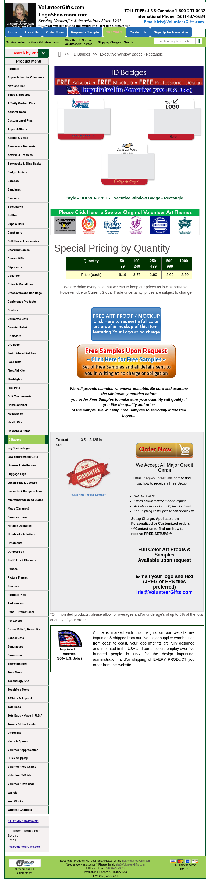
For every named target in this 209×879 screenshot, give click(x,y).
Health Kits (15, 422)
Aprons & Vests (18, 138)
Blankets (13, 198)
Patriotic (13, 69)
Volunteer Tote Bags (21, 784)
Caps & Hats (16, 224)
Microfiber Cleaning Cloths (25, 500)
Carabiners (15, 232)
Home (12, 32)
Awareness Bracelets (22, 146)
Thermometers (18, 664)
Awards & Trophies (26, 156)
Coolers (13, 310)
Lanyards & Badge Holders (25, 491)
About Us (31, 32)
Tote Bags (26, 708)
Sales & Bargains (19, 94)
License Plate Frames (22, 465)
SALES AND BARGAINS (23, 821)
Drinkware (14, 336)
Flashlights (15, 379)
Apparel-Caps (17, 112)
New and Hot (16, 86)
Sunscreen (15, 655)
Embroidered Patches (22, 353)
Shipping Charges (109, 42)
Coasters (14, 276)
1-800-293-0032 (115, 868)
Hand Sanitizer (17, 405)
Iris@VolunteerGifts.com (24, 847)
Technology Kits (18, 681)
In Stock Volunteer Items (43, 42)
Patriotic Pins (17, 595)
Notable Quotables (20, 526)
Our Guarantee (15, 42)
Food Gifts (26, 363)
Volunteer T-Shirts (20, 775)
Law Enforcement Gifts (23, 457)
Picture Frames (18, 577)
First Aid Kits (16, 370)
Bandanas (14, 189)
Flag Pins (14, 388)
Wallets (12, 792)
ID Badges (14, 439)
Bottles (12, 215)
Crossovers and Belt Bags (25, 293)
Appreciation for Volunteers (26, 78)
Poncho (13, 569)
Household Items (19, 431)
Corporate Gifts (18, 319)
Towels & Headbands (22, 724)
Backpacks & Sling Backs (24, 163)
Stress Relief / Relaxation (24, 629)
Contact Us (138, 32)
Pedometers (16, 603)
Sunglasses (15, 646)
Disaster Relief (17, 327)
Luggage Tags (17, 474)
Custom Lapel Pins (20, 120)
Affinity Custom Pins (26, 104)
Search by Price (30, 53)
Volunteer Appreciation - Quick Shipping (24, 754)
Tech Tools (15, 672)
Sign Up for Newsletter (171, 32)
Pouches (13, 586)
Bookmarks (15, 207)
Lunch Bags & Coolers (22, 483)
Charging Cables (19, 250)
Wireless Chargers (20, 810)
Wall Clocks (15, 801)
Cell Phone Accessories (23, 241)
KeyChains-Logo (19, 448)
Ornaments (15, 543)
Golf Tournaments (19, 396)
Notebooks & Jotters (21, 534)
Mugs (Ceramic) (18, 508)
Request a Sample (85, 32)
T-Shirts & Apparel (20, 698)
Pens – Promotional (21, 612)
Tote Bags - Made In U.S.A (25, 715)
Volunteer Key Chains (22, 767)
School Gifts (16, 638)
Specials (114, 32)
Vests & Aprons (18, 741)
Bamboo (13, 181)
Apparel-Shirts (17, 129)
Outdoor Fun (16, 551)
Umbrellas (14, 733)
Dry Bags (14, 345)
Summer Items (17, 517)
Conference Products (26, 302)
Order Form (55, 32)
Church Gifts (16, 258)
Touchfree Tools (18, 689)
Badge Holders (17, 172)
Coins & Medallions (20, 284)
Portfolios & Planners (22, 560)
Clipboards (15, 267)
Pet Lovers (15, 620)
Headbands (15, 414)
